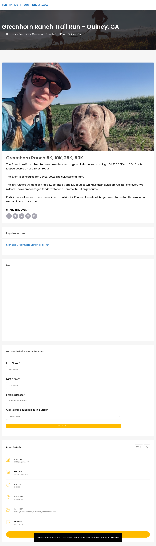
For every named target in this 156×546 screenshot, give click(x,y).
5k (18, 512)
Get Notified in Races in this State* (27, 410)
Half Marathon (26, 512)
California (18, 499)
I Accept (115, 537)
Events (23, 34)
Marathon (37, 512)
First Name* (13, 363)
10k (15, 512)
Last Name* (13, 379)
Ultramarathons (49, 512)
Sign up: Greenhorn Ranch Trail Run (27, 245)
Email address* (63, 398)
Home (10, 34)
